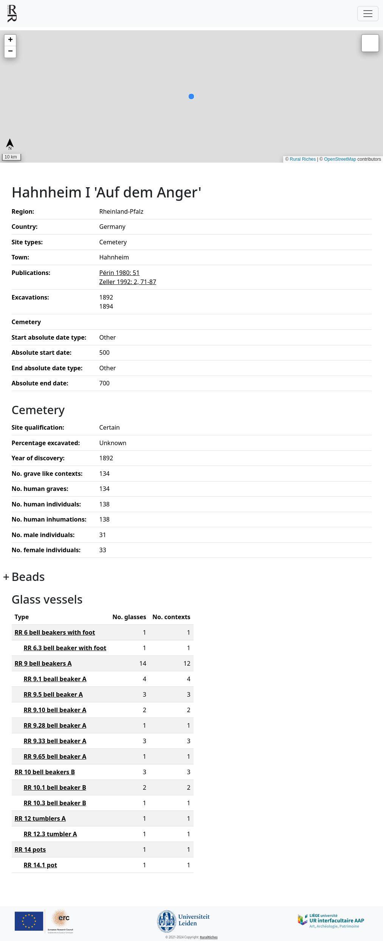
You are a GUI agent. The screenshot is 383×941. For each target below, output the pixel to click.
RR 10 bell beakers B (45, 772)
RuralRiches (209, 937)
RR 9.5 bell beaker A (53, 694)
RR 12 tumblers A (40, 818)
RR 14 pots (30, 849)
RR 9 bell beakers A (43, 663)
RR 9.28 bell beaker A (55, 725)
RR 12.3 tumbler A (50, 834)
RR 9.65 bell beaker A (55, 756)
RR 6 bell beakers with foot (55, 632)
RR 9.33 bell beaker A (55, 741)
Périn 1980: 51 (119, 273)
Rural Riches (303, 159)
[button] (10, 40)
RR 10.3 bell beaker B (55, 803)
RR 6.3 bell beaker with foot (65, 648)
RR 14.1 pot (40, 865)
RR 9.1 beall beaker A (55, 679)
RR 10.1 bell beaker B (55, 787)
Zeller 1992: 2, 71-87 (128, 282)
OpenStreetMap (340, 159)
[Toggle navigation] (367, 13)
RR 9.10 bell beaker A (55, 710)
